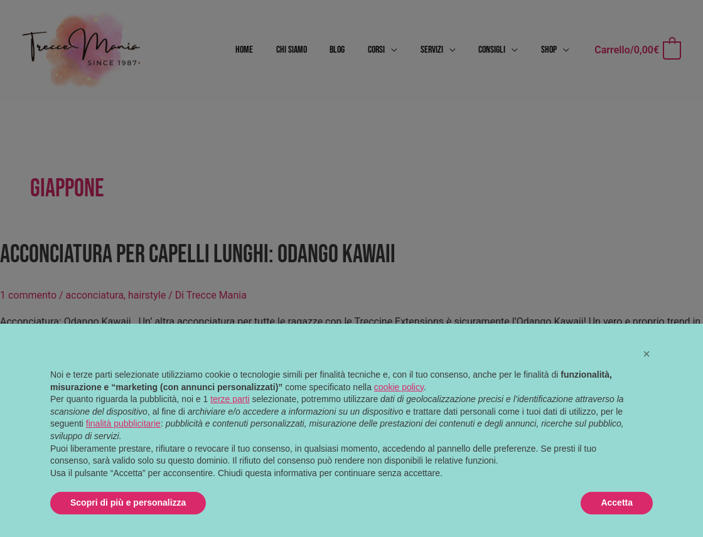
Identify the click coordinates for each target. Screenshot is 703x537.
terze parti (229, 399)
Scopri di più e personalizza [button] (128, 502)
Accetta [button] (617, 502)
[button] (646, 354)
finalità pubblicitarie (123, 423)
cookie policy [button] (399, 387)
